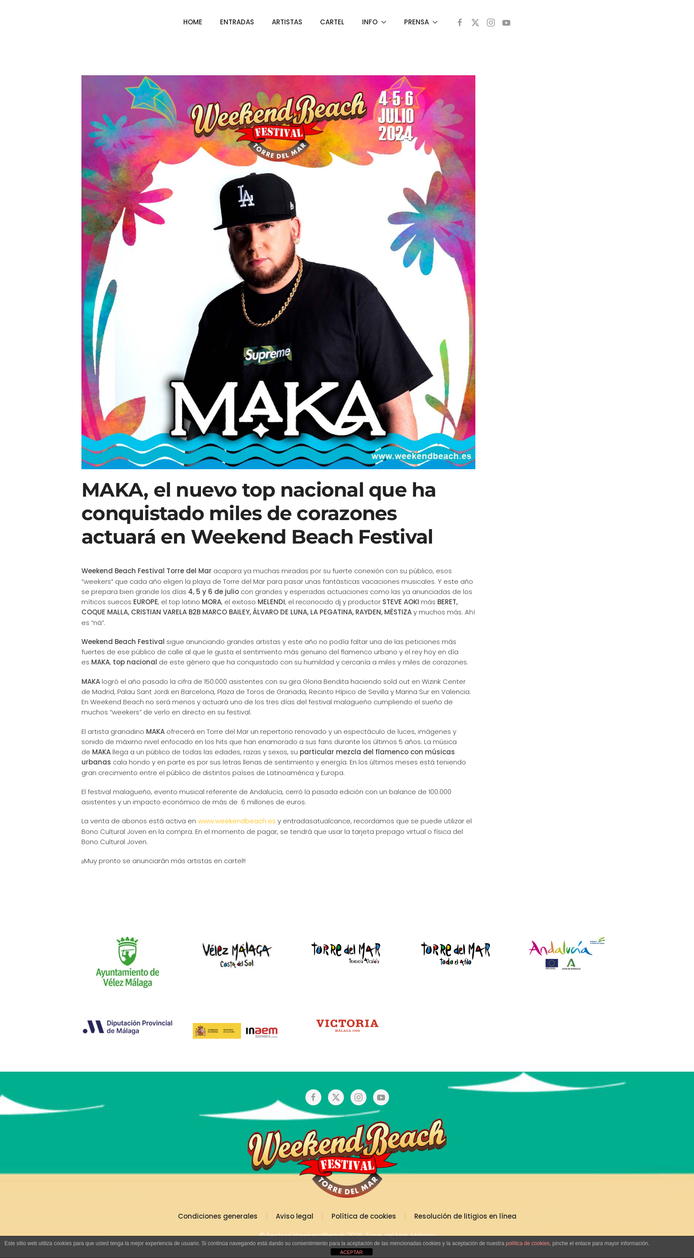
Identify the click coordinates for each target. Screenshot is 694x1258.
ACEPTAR (351, 1252)
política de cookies (528, 1243)
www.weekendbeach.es (236, 821)
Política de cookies (364, 1216)
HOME (192, 22)
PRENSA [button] (421, 22)
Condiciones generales (218, 1216)
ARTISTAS (287, 22)
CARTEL (332, 22)
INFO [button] (374, 22)
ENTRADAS (237, 22)
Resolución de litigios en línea (465, 1216)
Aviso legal (294, 1216)
